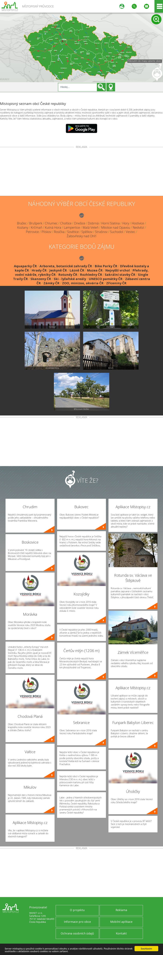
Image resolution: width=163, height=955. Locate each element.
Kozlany (22, 227)
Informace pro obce (77, 922)
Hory (125, 223)
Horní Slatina (110, 223)
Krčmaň (36, 227)
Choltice (65, 223)
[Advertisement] (81, 172)
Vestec (130, 232)
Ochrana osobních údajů (77, 933)
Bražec (22, 223)
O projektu (77, 910)
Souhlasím (146, 948)
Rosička (59, 232)
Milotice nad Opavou (115, 227)
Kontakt (121, 933)
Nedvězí (138, 227)
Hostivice (138, 223)
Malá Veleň (90, 227)
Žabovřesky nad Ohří (81, 236)
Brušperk (35, 223)
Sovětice (73, 232)
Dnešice (79, 223)
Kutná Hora (53, 227)
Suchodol (116, 232)
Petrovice (32, 232)
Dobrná (93, 223)
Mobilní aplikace (121, 922)
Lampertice (72, 227)
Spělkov (86, 232)
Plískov (46, 232)
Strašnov (101, 232)
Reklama (121, 910)
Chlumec (51, 223)
